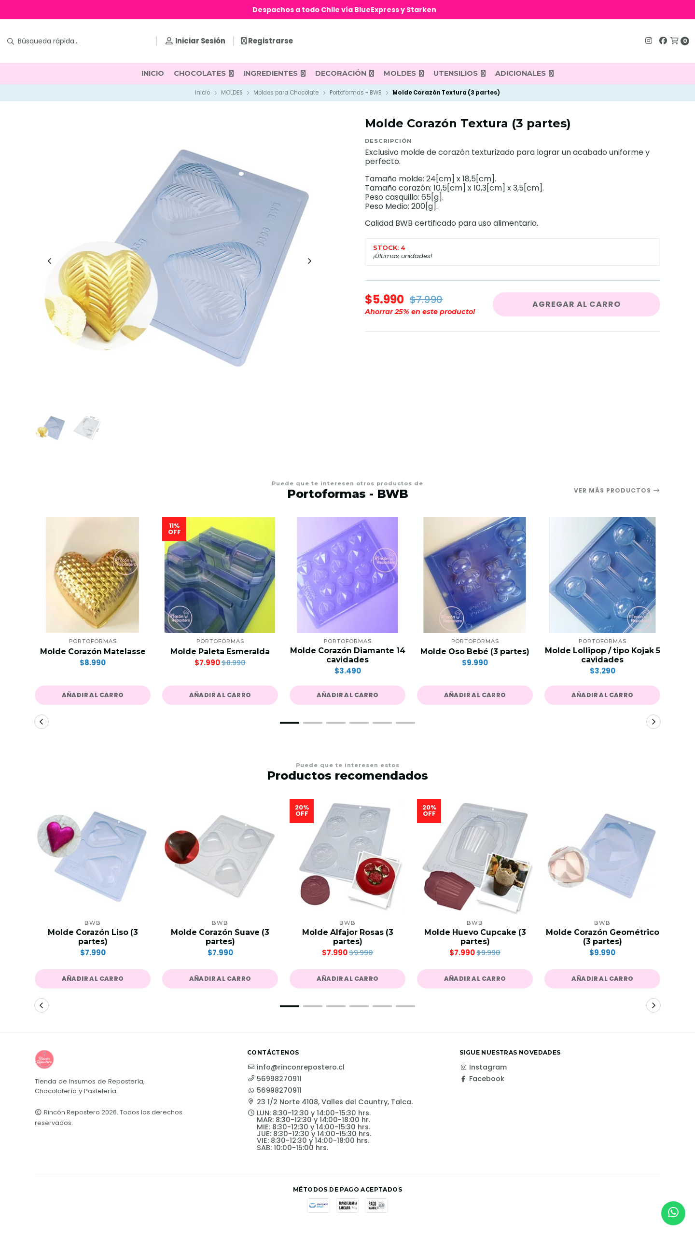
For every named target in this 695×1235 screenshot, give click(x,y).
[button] (93, 696)
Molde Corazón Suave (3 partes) (220, 938)
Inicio (202, 92)
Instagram (483, 1068)
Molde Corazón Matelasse (92, 652)
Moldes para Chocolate (286, 92)
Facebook (481, 1079)
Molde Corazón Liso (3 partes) (93, 938)
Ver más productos (617, 491)
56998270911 (274, 1079)
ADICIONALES (524, 73)
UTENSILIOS (459, 73)
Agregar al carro (576, 304)
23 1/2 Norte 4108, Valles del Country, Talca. (330, 1102)
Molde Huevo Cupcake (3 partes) (475, 938)
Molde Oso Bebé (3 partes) (474, 652)
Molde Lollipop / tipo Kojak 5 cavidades (602, 656)
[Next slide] (309, 261)
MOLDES (404, 73)
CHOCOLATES (204, 73)
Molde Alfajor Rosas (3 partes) (347, 938)
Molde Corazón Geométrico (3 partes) (602, 938)
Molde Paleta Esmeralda (220, 652)
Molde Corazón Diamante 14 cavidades (348, 656)
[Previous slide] (49, 261)
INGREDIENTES (274, 73)
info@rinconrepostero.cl (296, 1068)
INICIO (152, 73)
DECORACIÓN (344, 73)
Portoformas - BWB (356, 92)
